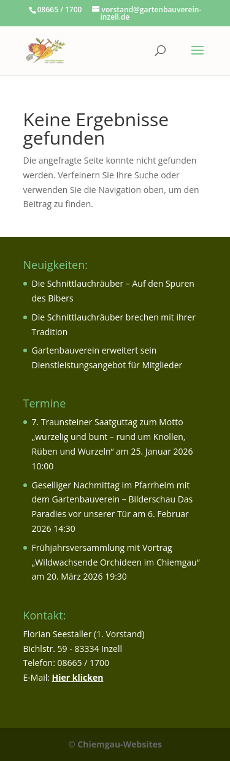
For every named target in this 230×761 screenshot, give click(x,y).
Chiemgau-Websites (119, 744)
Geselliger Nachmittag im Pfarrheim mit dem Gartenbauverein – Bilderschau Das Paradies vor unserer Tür (112, 499)
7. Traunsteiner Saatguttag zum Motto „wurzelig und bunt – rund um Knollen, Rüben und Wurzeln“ (109, 436)
